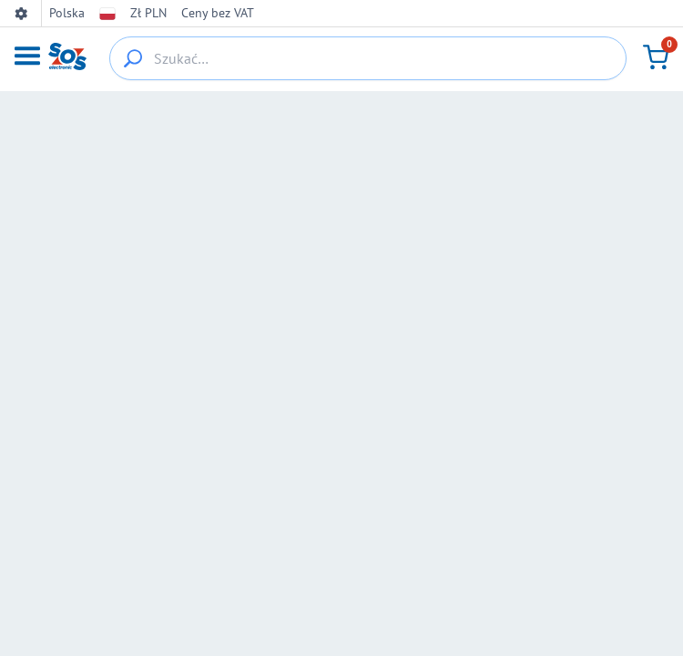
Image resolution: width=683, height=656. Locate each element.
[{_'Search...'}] (133, 58)
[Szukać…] (368, 58)
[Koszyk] (655, 57)
